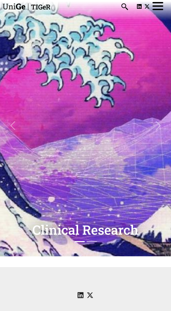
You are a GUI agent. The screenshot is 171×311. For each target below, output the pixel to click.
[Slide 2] (92, 241)
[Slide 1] (80, 241)
